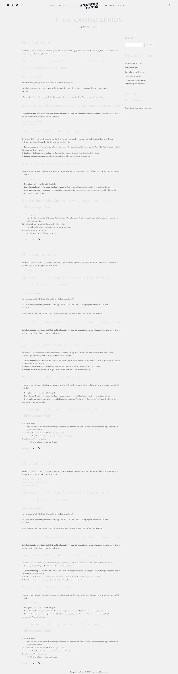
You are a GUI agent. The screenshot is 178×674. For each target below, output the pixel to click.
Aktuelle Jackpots (27, 338)
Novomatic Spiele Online (133, 63)
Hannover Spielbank (29, 124)
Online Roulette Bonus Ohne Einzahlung (36, 270)
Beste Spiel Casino (28, 179)
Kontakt (121, 5)
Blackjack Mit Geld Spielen (31, 603)
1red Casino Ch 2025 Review (32, 121)
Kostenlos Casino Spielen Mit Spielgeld (35, 482)
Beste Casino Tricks (131, 68)
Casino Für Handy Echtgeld (31, 479)
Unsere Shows (109, 5)
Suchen (129, 38)
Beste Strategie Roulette (133, 76)
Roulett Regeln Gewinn (30, 485)
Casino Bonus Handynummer (135, 72)
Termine (53, 5)
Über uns (62, 5)
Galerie (72, 5)
